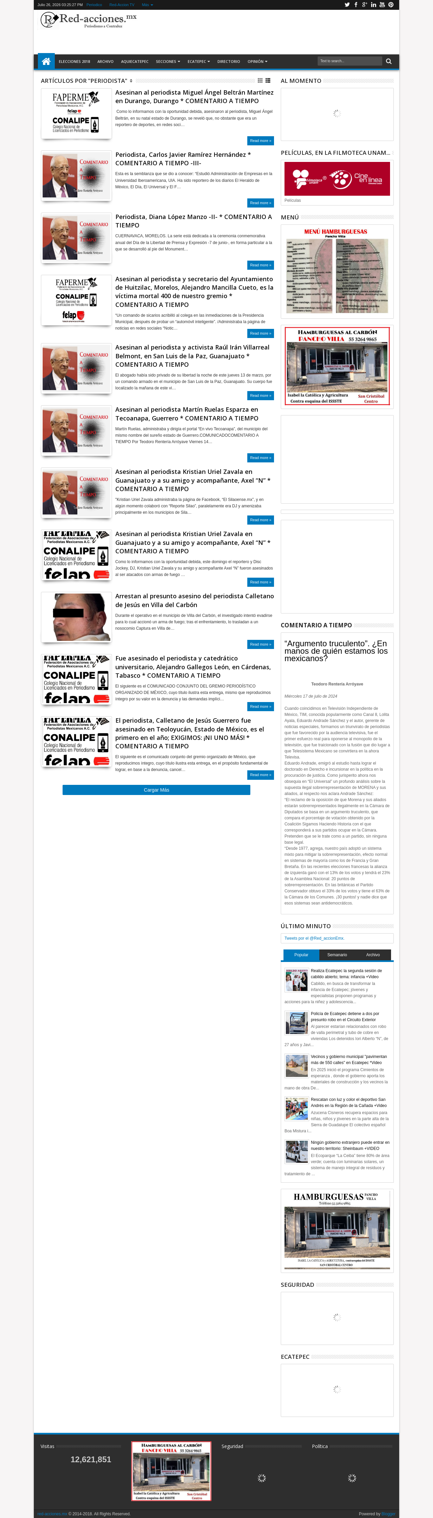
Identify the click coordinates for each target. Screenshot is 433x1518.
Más (145, 5)
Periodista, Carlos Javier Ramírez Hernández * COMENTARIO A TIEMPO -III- (183, 158)
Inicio (46, 61)
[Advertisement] (268, 32)
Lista (268, 81)
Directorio (229, 61)
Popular (301, 955)
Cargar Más (156, 790)
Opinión (256, 61)
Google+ (364, 5)
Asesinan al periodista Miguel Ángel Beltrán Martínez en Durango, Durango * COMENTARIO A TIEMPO (194, 96)
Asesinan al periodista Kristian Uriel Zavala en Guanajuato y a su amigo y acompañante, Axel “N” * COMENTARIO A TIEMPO (193, 479)
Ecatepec (197, 61)
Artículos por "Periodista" (84, 81)
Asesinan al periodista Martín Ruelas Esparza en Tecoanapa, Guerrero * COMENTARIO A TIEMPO (186, 413)
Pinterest (391, 5)
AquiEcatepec (135, 61)
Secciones (166, 61)
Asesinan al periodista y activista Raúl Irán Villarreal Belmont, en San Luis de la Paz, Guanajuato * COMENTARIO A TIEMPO (192, 355)
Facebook (355, 5)
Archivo (105, 61)
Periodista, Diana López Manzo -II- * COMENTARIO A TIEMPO (193, 221)
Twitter (347, 5)
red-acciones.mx (52, 1514)
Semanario (337, 955)
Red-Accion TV (122, 5)
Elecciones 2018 (74, 61)
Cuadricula (261, 81)
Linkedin (373, 5)
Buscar (388, 61)
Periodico (94, 5)
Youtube (382, 5)
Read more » (260, 141)
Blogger (388, 1514)
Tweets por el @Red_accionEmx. (314, 938)
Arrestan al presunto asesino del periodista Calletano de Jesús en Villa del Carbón (194, 600)
